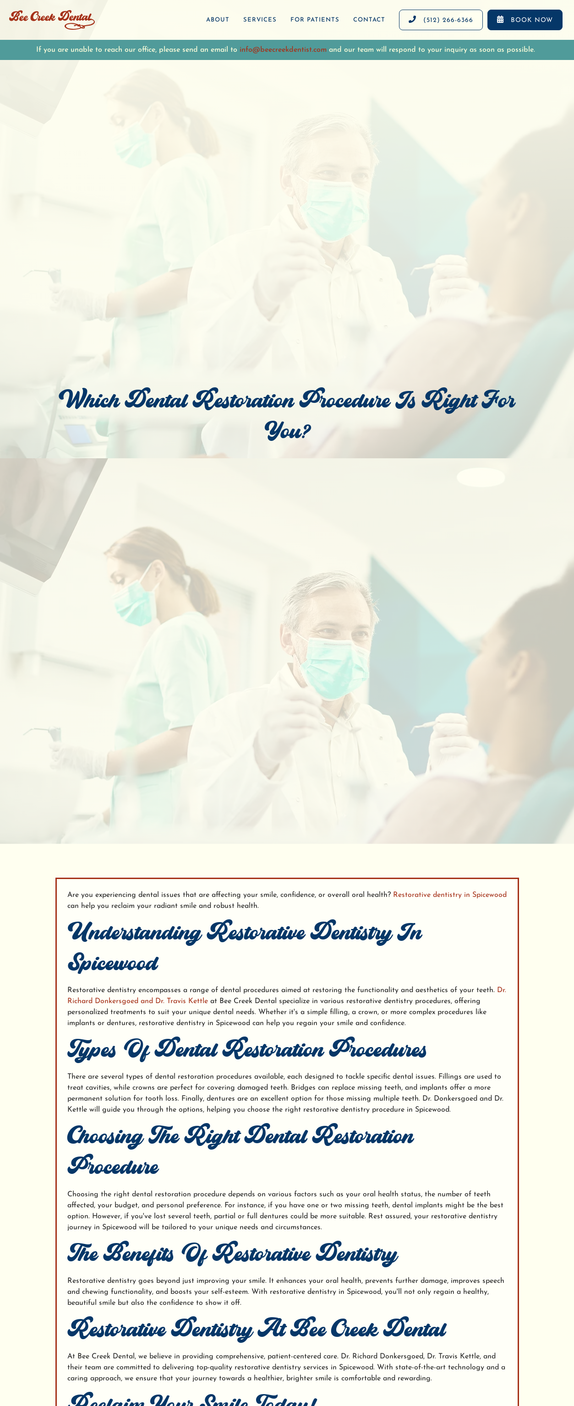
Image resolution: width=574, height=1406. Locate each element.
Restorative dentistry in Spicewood (450, 895)
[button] (260, 20)
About (218, 20)
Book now (525, 20)
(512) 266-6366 (441, 20)
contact (369, 20)
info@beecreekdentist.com (283, 50)
